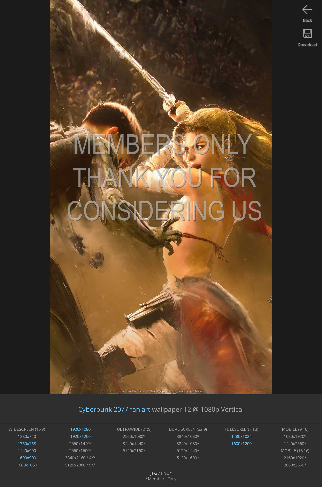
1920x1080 (80, 429)
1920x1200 (80, 436)
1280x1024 (241, 436)
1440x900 (27, 450)
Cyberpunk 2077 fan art (114, 409)
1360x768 (27, 443)
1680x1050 (27, 465)
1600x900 (27, 458)
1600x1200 (241, 443)
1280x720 (27, 436)
